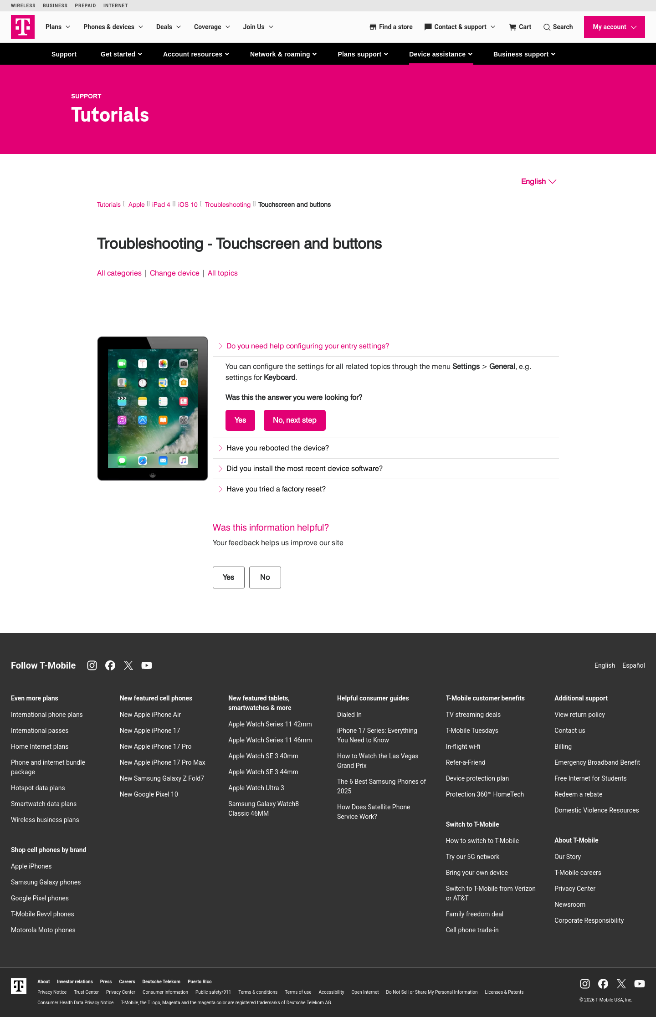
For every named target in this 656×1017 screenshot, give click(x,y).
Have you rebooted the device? (277, 448)
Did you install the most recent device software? (304, 468)
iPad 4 (161, 204)
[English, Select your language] (538, 182)
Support (64, 54)
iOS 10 (188, 204)
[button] (122, 54)
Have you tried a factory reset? (276, 489)
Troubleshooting (228, 204)
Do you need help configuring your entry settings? (307, 346)
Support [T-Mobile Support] (86, 96)
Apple (136, 204)
